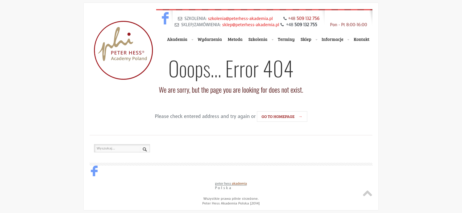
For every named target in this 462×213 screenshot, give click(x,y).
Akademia (180, 39)
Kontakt (361, 39)
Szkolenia (260, 39)
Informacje (335, 39)
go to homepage (282, 116)
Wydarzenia (210, 39)
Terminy (286, 39)
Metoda (235, 39)
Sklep (309, 39)
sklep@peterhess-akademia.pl (250, 25)
